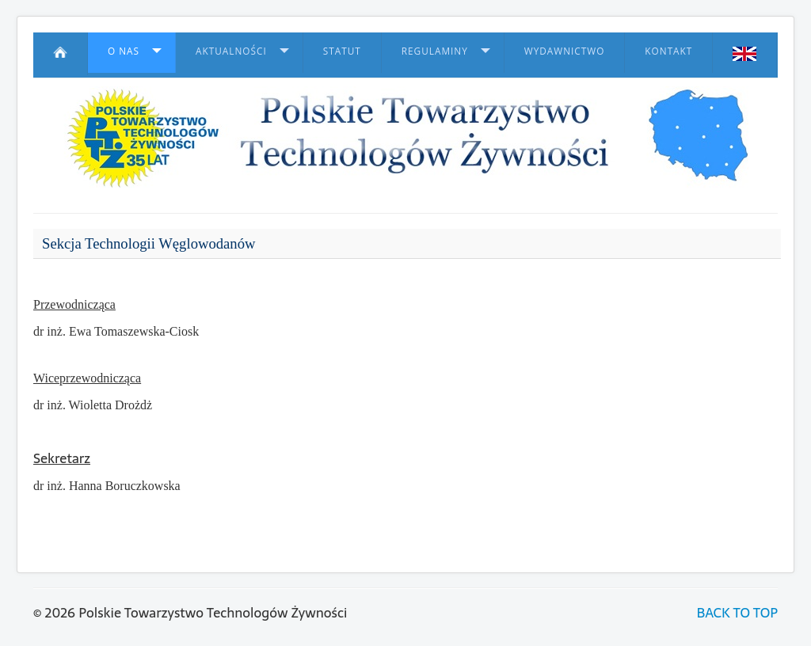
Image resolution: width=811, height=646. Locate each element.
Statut (342, 50)
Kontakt (668, 50)
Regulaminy (435, 50)
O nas (123, 50)
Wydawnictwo (564, 50)
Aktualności (231, 50)
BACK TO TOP (737, 613)
